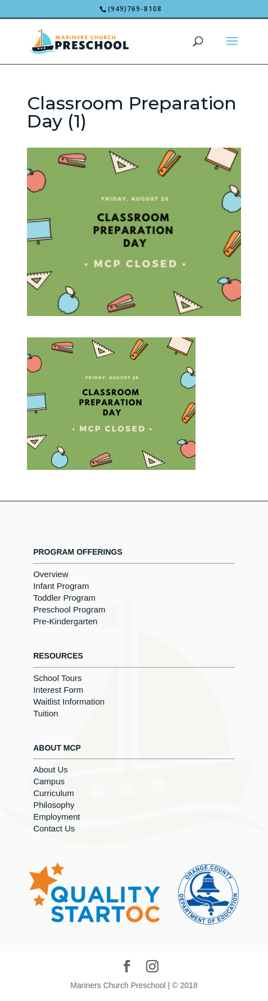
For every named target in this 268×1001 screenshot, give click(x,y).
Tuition (45, 713)
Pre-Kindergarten (65, 621)
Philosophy (53, 805)
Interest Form (58, 689)
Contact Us (54, 828)
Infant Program (61, 586)
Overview (51, 574)
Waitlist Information (69, 701)
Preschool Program (69, 609)
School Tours (57, 678)
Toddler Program (64, 597)
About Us (50, 769)
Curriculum (53, 793)
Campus (49, 781)
